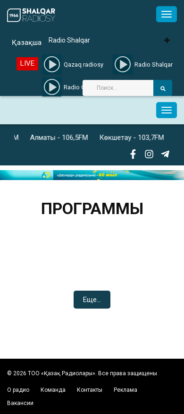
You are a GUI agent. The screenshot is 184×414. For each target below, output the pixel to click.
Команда (53, 390)
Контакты (89, 390)
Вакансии (20, 403)
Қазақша (27, 42)
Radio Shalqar (69, 40)
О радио (18, 390)
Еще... (92, 299)
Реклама (125, 390)
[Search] (118, 88)
